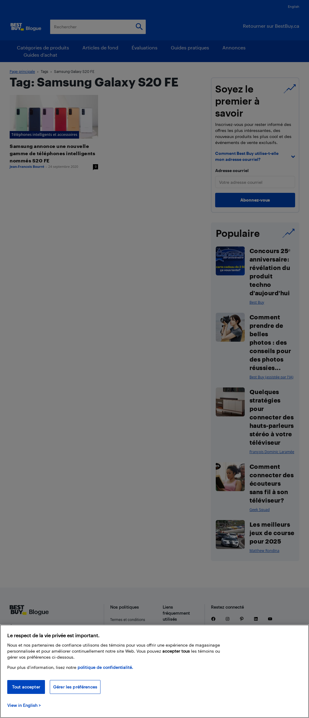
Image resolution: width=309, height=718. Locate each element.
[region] (154, 671)
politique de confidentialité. (105, 667)
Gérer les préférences (75, 686)
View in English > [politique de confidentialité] (24, 705)
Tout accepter (26, 686)
